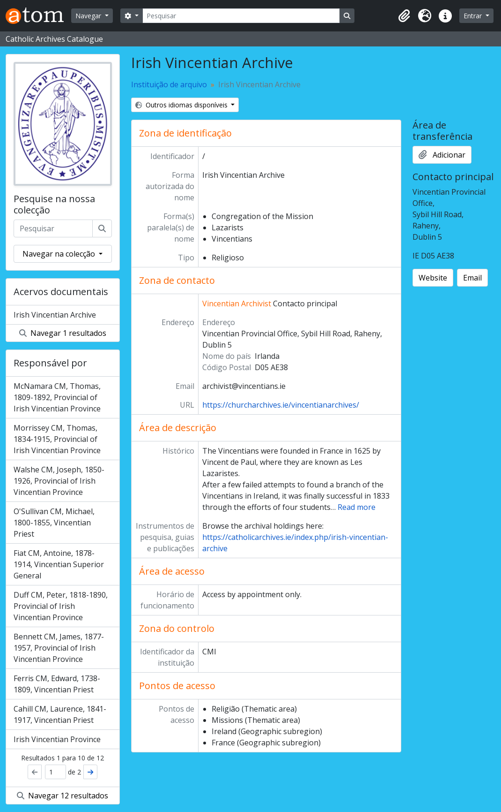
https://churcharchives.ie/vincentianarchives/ (280, 405)
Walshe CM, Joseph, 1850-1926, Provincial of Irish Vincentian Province (59, 480)
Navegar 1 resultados (62, 333)
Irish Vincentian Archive (55, 315)
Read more (357, 507)
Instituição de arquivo (169, 84)
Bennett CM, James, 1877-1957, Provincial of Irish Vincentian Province (59, 647)
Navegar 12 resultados (62, 795)
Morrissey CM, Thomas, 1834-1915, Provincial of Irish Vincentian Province (57, 439)
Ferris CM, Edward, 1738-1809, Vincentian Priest (57, 684)
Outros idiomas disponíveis (182, 104)
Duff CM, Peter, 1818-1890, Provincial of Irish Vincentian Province (61, 606)
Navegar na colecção (59, 254)
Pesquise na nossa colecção (54, 204)
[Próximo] (90, 772)
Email (472, 278)
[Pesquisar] (241, 15)
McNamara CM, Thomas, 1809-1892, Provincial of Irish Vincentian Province (57, 397)
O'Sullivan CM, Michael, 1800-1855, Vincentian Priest (54, 522)
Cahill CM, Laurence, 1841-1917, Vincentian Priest (60, 714)
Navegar (89, 15)
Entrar (474, 15)
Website (433, 278)
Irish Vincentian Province (57, 739)
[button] (404, 16)
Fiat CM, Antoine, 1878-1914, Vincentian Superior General (59, 564)
